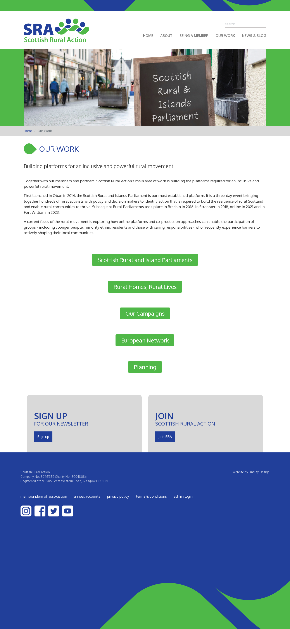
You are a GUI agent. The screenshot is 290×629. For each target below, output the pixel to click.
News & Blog (254, 35)
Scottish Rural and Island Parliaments (145, 259)
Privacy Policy (118, 496)
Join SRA (165, 436)
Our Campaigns (145, 313)
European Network (145, 340)
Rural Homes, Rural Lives (145, 286)
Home (148, 35)
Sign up (43, 436)
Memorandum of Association (44, 496)
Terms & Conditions (151, 496)
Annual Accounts (87, 496)
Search (264, 24)
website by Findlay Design (251, 472)
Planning (145, 366)
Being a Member (194, 35)
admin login (183, 496)
